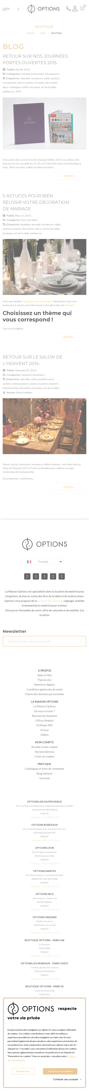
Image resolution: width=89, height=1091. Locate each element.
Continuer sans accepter (67, 1079)
